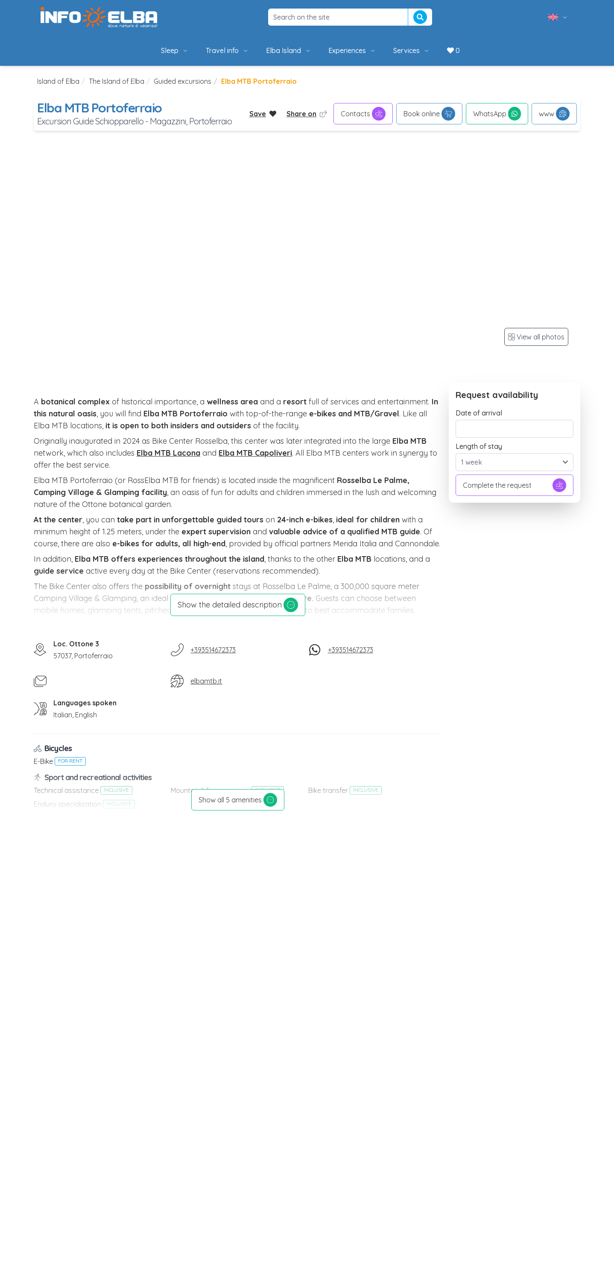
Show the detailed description (238, 605)
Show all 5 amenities (238, 800)
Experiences (352, 50)
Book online (429, 114)
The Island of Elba (116, 81)
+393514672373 (213, 649)
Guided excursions (182, 81)
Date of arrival (479, 413)
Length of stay (479, 446)
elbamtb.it (206, 681)
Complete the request (514, 485)
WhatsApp (497, 114)
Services (411, 50)
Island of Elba (58, 81)
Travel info (227, 50)
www (554, 114)
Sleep (175, 50)
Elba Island (288, 50)
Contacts (363, 114)
